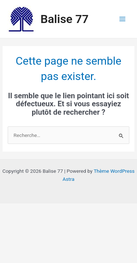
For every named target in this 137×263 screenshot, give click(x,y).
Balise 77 (65, 19)
